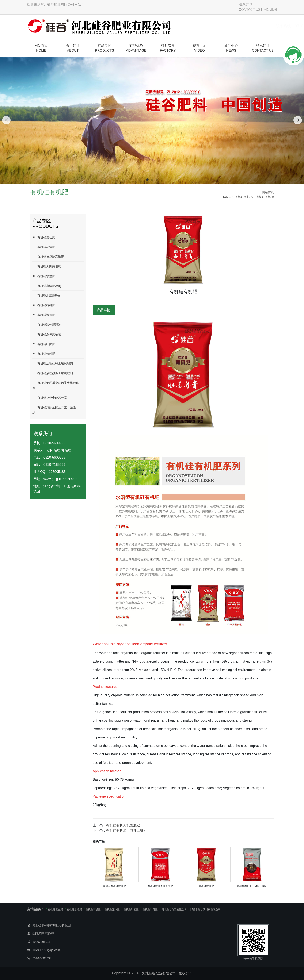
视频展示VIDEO (199, 48)
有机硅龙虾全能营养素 (49, 397)
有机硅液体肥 (43, 315)
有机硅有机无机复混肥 (123, 825)
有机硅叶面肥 (43, 344)
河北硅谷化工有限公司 (174, 909)
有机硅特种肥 (43, 353)
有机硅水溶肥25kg (46, 286)
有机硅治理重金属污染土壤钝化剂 (55, 385)
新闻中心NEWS (231, 48)
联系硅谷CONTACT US (250, 7)
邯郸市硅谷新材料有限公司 (205, 909)
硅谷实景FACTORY (168, 48)
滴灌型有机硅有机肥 (114, 886)
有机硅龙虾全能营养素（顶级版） (54, 409)
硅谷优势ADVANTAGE (136, 48)
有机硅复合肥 (43, 237)
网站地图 (270, 9)
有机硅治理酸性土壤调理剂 (52, 373)
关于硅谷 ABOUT (73, 48)
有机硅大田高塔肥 (46, 266)
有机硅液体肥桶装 (46, 334)
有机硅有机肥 (244, 196)
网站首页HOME (41, 48)
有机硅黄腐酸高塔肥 (48, 256)
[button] (147, 179)
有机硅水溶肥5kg (46, 295)
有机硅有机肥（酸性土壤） (126, 830)
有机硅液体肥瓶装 (46, 324)
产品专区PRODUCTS (104, 48)
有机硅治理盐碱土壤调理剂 (52, 363)
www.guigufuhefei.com (60, 479)
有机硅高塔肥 (43, 247)
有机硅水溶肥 (43, 276)
